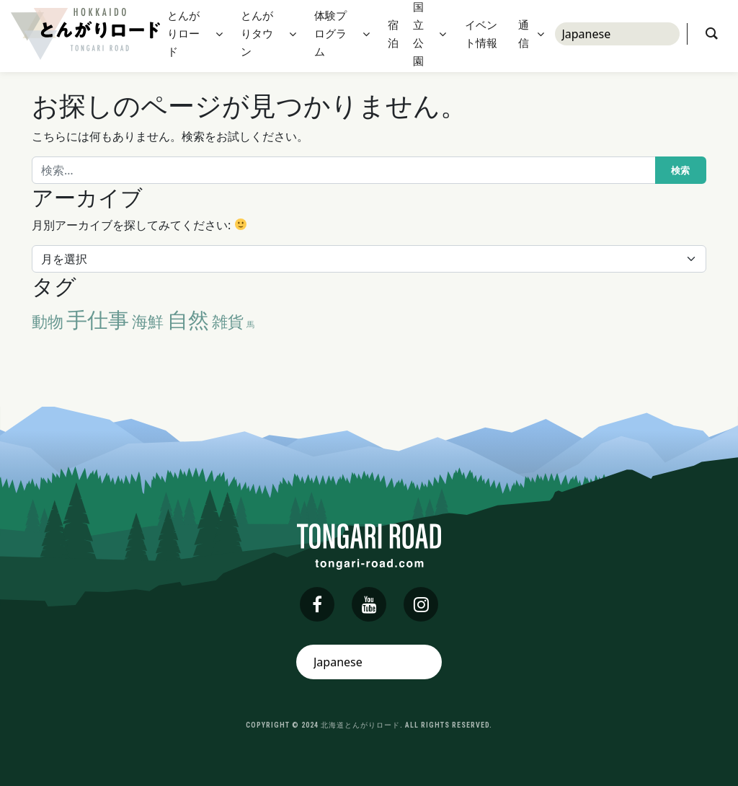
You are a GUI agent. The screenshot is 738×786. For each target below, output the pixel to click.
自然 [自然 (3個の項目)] (188, 319)
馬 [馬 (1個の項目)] (250, 324)
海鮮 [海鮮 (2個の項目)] (148, 321)
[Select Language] (617, 36)
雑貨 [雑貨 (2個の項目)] (228, 321)
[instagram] (421, 604)
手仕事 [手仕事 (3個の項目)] (97, 319)
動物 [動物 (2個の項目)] (47, 321)
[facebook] (317, 604)
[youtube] (369, 604)
